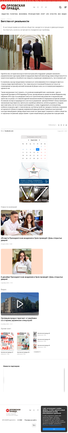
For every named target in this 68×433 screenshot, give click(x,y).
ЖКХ (59, 14)
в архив (37, 352)
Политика (14, 14)
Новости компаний (9, 207)
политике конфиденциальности (52, 425)
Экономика (23, 14)
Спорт (43, 14)
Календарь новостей (34, 137)
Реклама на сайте (30, 420)
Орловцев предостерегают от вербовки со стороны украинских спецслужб (19, 319)
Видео (64, 14)
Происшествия (34, 14)
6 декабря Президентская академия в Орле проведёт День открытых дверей (32, 278)
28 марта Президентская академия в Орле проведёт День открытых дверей (31, 239)
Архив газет (6, 328)
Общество (5, 14)
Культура (53, 14)
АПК (47, 14)
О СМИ (19, 420)
